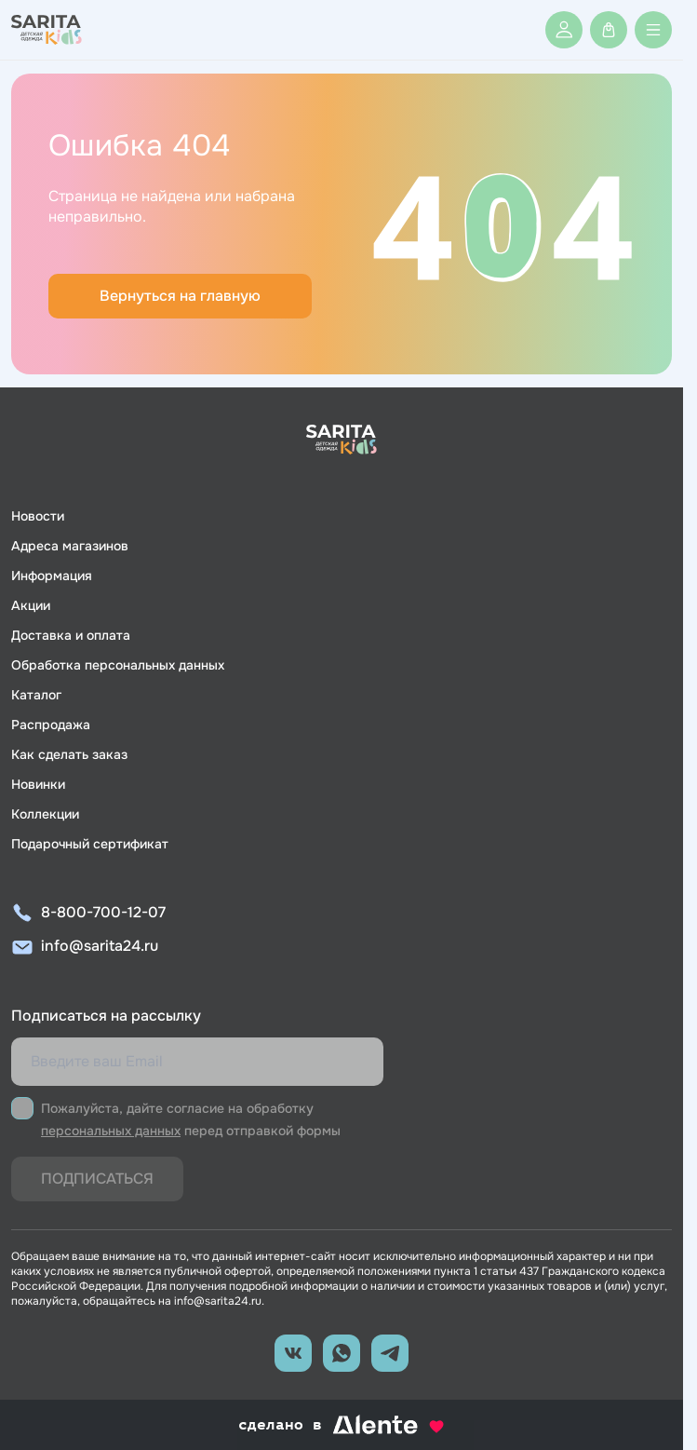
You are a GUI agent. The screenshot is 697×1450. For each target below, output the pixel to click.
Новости (37, 516)
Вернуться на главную (180, 295)
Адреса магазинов (69, 545)
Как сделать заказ (69, 754)
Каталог (36, 694)
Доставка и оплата (70, 635)
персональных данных (111, 1130)
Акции (30, 605)
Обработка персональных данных (117, 665)
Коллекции (45, 814)
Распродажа (50, 724)
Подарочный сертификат (89, 843)
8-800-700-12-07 (103, 912)
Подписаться (97, 1178)
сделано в (341, 1425)
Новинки (38, 784)
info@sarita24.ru (99, 945)
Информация (51, 575)
